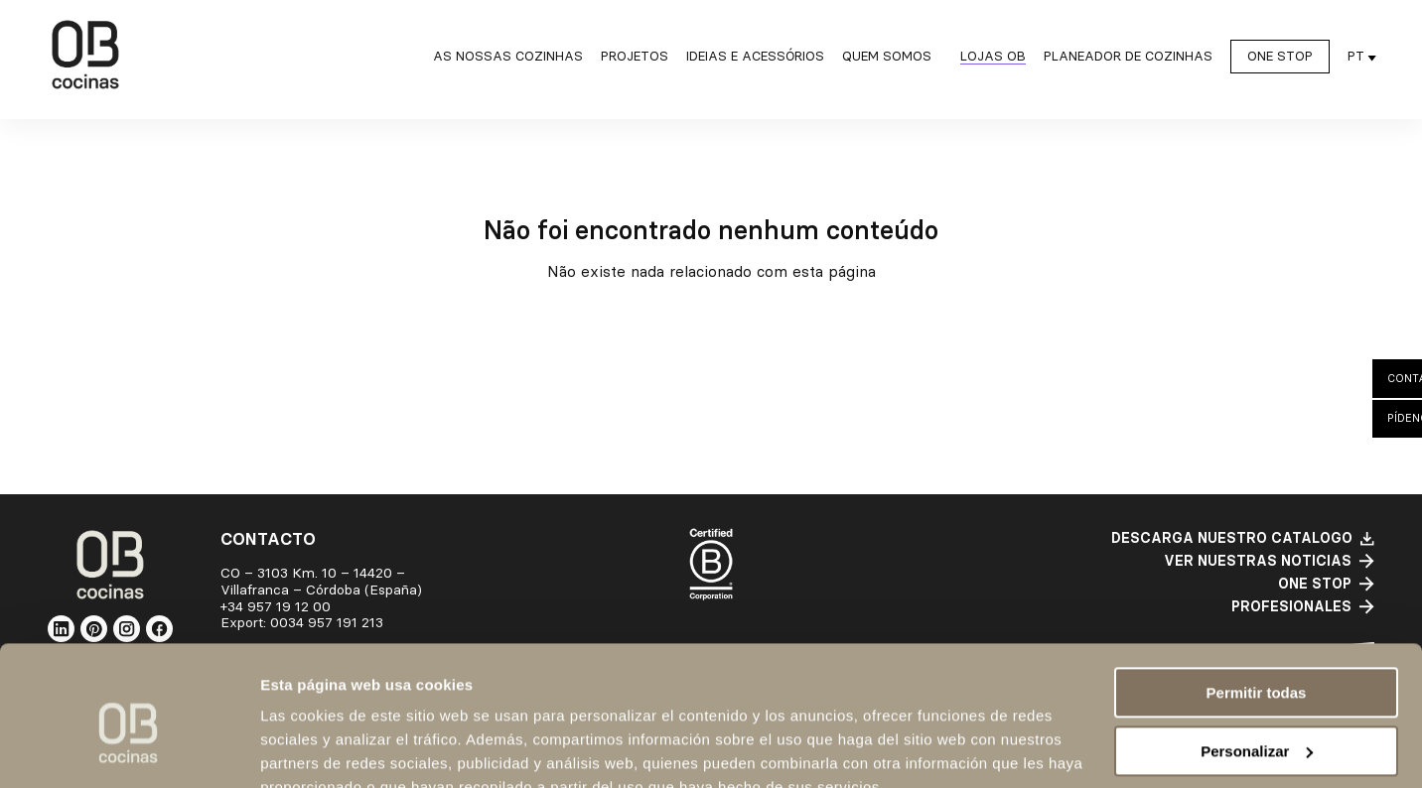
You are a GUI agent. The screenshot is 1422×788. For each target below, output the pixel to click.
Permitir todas (1257, 599)
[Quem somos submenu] (892, 59)
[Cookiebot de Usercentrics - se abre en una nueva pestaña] (128, 749)
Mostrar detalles (318, 748)
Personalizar (1257, 657)
